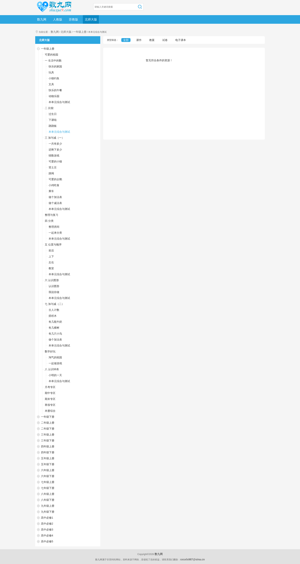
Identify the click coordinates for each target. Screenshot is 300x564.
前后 (51, 250)
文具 (51, 84)
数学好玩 (50, 351)
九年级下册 (47, 511)
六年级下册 (47, 476)
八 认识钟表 (52, 369)
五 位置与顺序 (53, 244)
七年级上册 (47, 482)
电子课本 (180, 40)
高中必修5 (47, 541)
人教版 (57, 19)
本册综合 (50, 410)
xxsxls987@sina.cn (192, 559)
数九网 (41, 19)
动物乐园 (54, 96)
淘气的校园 (55, 357)
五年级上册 (47, 458)
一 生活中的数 (53, 60)
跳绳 (51, 173)
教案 (152, 40)
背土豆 (53, 167)
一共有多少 (55, 143)
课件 (139, 40)
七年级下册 (47, 488)
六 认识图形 (52, 280)
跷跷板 (53, 125)
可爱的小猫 (55, 161)
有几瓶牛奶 (55, 321)
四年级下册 (47, 452)
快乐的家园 (55, 66)
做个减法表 (55, 203)
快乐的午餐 (55, 90)
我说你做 (54, 292)
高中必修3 (47, 529)
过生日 (53, 113)
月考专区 (50, 387)
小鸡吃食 (54, 185)
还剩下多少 (55, 149)
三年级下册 (47, 440)
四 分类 (49, 220)
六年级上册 (47, 470)
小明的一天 (55, 375)
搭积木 (53, 315)
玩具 (51, 72)
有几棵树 (54, 327)
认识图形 (54, 286)
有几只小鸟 (55, 333)
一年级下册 (47, 416)
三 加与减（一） (54, 137)
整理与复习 (51, 214)
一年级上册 (79, 31)
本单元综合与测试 (59, 102)
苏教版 (73, 19)
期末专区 (50, 398)
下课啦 (53, 119)
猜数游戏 (54, 155)
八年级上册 (47, 493)
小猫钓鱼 (54, 78)
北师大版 (91, 19)
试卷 (165, 40)
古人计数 (54, 309)
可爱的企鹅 (55, 179)
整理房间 (54, 226)
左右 (51, 262)
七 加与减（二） (54, 303)
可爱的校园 (51, 54)
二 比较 (49, 108)
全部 (126, 40)
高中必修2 (47, 523)
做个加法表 (55, 197)
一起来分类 (55, 232)
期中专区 (50, 393)
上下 (51, 256)
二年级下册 (47, 428)
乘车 (51, 191)
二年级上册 (47, 422)
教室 (51, 268)
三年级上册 (47, 434)
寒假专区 (50, 404)
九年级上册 (47, 505)
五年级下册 (47, 464)
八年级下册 (47, 499)
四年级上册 (47, 446)
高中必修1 (47, 517)
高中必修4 (47, 535)
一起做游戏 (55, 363)
